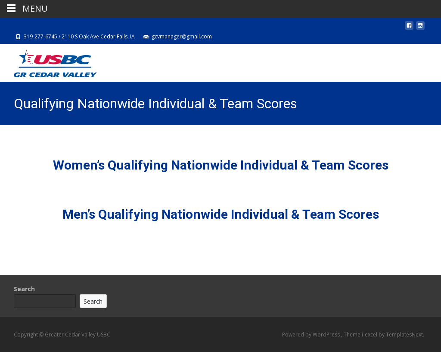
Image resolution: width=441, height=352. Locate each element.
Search (24, 289)
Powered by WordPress (311, 334)
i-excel (370, 334)
